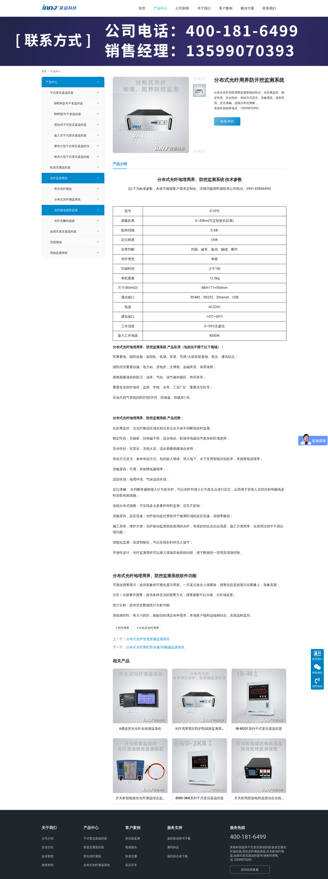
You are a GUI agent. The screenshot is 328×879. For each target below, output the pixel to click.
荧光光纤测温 (63, 188)
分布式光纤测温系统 (67, 199)
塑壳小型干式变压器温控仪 (71, 146)
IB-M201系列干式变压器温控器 (259, 728)
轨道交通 (131, 857)
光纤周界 (123, 628)
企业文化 (47, 848)
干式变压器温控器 (61, 92)
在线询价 (227, 121)
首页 (142, 8)
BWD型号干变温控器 (67, 114)
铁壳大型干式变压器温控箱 (71, 156)
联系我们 (269, 8)
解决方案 (247, 8)
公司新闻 (182, 8)
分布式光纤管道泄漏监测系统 (148, 639)
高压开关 (131, 866)
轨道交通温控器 (60, 167)
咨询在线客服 (250, 870)
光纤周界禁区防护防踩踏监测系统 (201, 728)
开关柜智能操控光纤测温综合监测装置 (142, 799)
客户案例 (225, 8)
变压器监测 (132, 839)
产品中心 (160, 8)
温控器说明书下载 (179, 839)
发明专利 (47, 866)
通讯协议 (173, 848)
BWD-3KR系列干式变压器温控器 (199, 799)
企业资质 (47, 857)
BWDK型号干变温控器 (68, 103)
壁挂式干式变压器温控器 (70, 124)
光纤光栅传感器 (64, 220)
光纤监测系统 (59, 178)
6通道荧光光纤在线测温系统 (140, 728)
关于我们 (204, 8)
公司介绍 (47, 839)
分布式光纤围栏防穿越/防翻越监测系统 (155, 647)
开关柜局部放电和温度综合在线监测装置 (260, 799)
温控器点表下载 (177, 857)
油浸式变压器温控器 (63, 231)
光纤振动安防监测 (66, 210)
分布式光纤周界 (149, 628)
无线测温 (56, 242)
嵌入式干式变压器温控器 (70, 135)
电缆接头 (131, 848)
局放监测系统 (59, 252)
